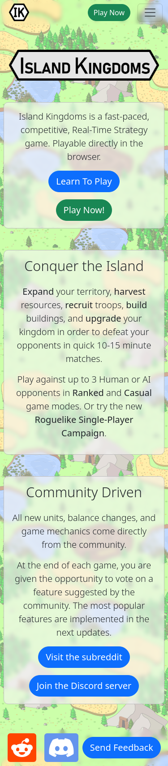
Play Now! (84, 210)
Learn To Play (84, 181)
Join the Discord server (84, 686)
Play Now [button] (109, 12)
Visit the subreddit (84, 657)
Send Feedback (121, 747)
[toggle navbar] (150, 13)
